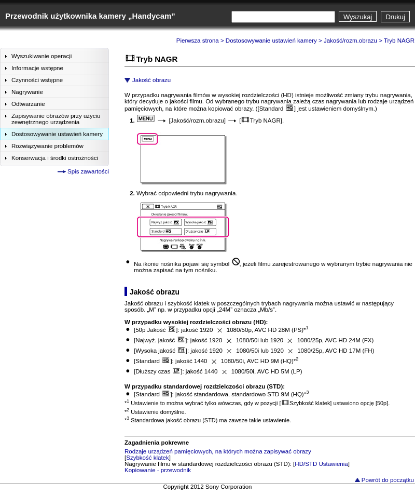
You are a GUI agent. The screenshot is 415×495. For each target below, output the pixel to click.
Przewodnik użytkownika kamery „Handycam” (90, 15)
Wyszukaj (357, 17)
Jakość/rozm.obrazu (350, 40)
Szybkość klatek (147, 457)
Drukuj (395, 17)
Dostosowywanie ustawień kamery (271, 40)
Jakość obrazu (151, 80)
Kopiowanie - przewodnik (158, 470)
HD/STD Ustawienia (321, 464)
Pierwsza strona (197, 40)
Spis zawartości (88, 171)
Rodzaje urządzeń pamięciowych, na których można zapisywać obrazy (218, 451)
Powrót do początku (388, 480)
